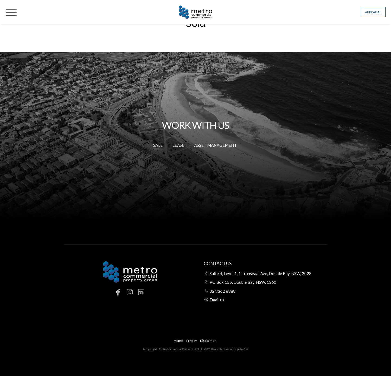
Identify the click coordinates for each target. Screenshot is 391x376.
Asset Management (215, 145)
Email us (217, 299)
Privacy (191, 341)
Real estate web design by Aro (229, 349)
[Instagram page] (130, 292)
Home (178, 341)
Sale (158, 145)
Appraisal (373, 12)
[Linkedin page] (141, 292)
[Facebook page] (119, 292)
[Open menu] (11, 12)
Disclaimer (208, 341)
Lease (178, 145)
